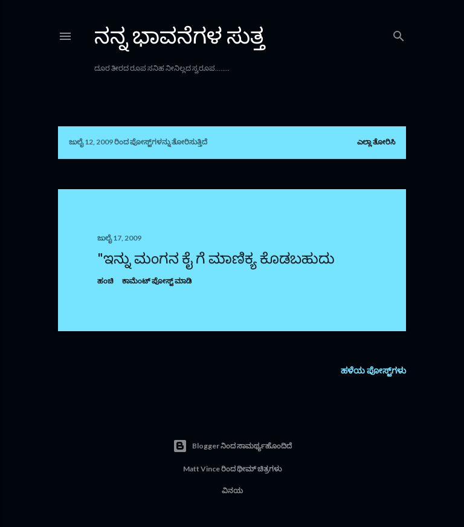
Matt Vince (201, 468)
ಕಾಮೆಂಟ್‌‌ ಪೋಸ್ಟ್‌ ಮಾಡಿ (157, 280)
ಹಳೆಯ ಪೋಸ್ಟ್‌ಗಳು (373, 370)
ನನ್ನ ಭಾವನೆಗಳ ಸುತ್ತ (179, 35)
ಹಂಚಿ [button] (105, 280)
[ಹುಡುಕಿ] (399, 33)
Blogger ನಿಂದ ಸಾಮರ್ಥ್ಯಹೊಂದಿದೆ (232, 446)
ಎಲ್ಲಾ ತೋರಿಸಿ (376, 141)
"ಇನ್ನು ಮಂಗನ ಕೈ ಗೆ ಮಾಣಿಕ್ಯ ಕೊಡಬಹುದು (216, 258)
